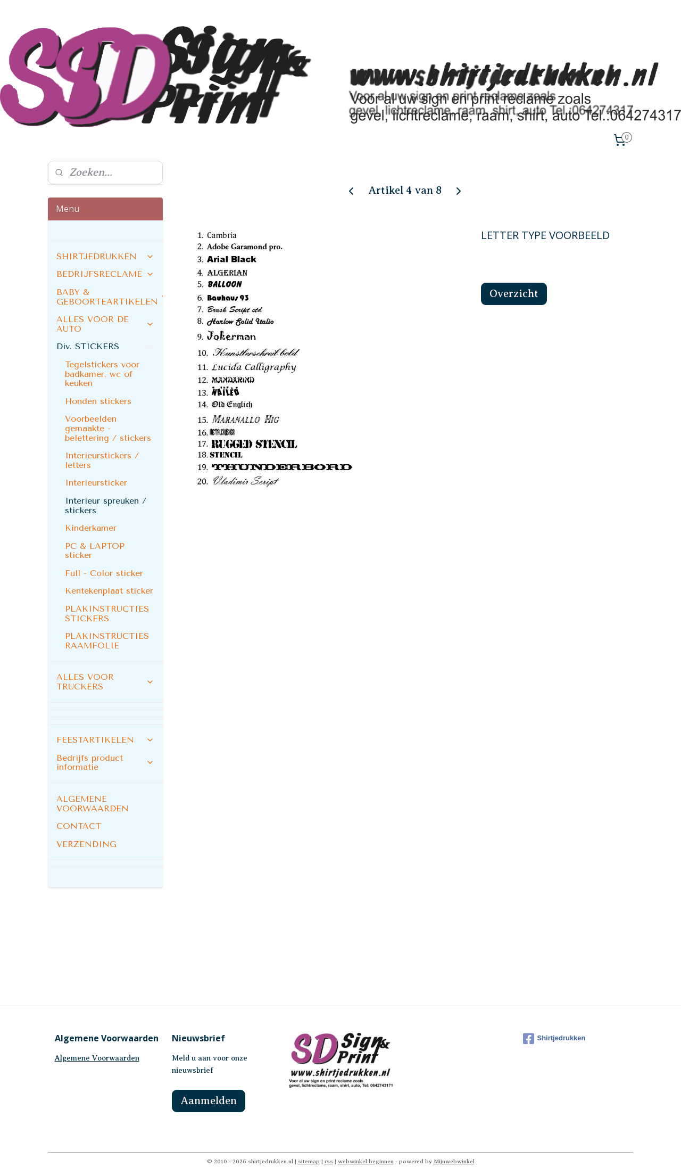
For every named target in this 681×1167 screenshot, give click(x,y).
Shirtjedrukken (554, 1024)
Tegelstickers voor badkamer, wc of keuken (102, 360)
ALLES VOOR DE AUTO (105, 310)
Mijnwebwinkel (454, 1147)
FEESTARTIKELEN (105, 726)
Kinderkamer (91, 514)
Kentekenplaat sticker (109, 577)
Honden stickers (98, 387)
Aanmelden (208, 1087)
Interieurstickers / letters (102, 446)
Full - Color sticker (104, 559)
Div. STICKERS (105, 332)
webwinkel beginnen (366, 1147)
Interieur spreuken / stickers (105, 491)
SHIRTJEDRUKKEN (105, 242)
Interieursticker (96, 469)
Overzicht (513, 280)
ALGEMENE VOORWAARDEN (92, 789)
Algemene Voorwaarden (97, 1044)
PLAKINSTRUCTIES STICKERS (107, 600)
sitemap (309, 1147)
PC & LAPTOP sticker (94, 536)
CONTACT (78, 812)
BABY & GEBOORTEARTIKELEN (109, 283)
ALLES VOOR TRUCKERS (105, 668)
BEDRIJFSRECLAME (105, 260)
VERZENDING (86, 830)
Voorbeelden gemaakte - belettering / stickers (108, 414)
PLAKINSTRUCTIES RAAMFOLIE (107, 627)
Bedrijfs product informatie (105, 748)
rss (329, 1147)
